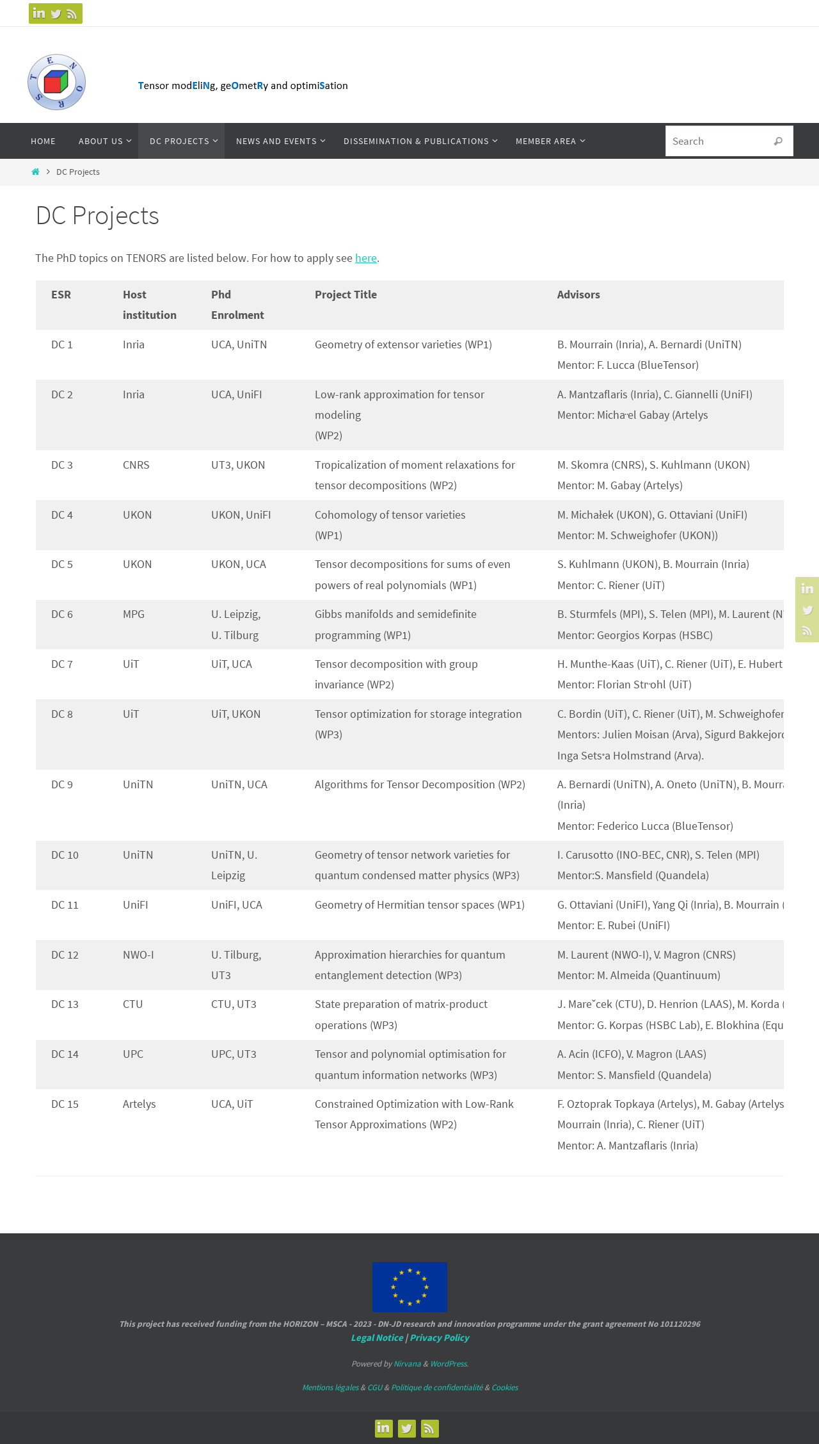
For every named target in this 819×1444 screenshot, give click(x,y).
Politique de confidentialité (436, 1387)
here (366, 257)
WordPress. (449, 1363)
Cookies (504, 1387)
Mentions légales (330, 1387)
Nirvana (407, 1363)
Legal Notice (377, 1337)
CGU (374, 1387)
